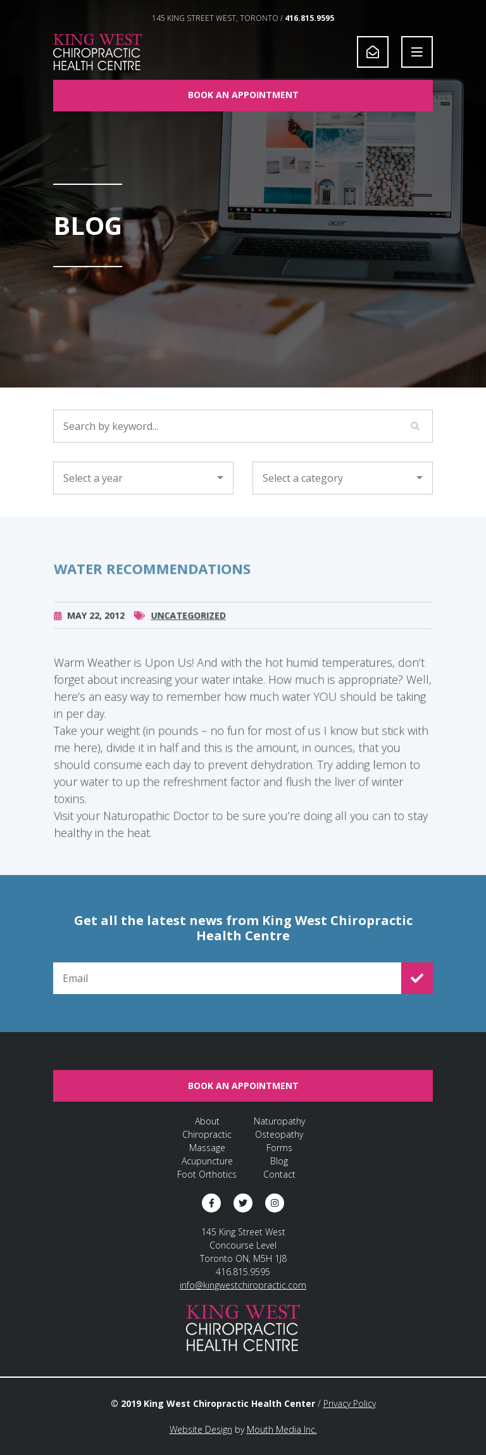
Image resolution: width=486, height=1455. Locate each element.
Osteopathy (279, 1134)
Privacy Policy (349, 1403)
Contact (279, 1174)
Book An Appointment (243, 95)
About (207, 1121)
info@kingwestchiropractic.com (243, 1285)
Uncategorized (188, 623)
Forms (279, 1148)
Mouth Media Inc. (282, 1429)
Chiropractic (207, 1134)
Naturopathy (279, 1121)
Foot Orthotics (207, 1174)
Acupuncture (207, 1161)
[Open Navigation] (417, 52)
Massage (207, 1148)
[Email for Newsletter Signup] (227, 978)
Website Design (201, 1429)
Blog (279, 1161)
